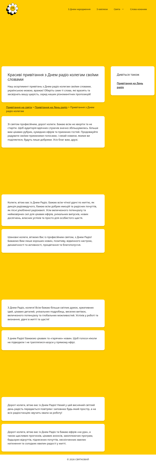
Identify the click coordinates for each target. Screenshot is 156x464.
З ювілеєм (102, 9)
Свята (120, 9)
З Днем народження (79, 9)
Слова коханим (138, 9)
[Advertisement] (78, 40)
